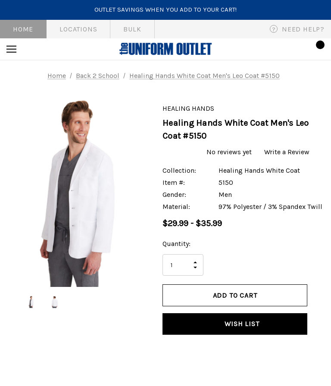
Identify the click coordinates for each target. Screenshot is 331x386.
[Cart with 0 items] (318, 49)
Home (23, 29)
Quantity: (176, 244)
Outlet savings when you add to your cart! (165, 9)
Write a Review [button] (286, 152)
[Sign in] (293, 49)
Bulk (132, 29)
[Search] (35, 49)
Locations (78, 29)
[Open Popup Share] (320, 310)
